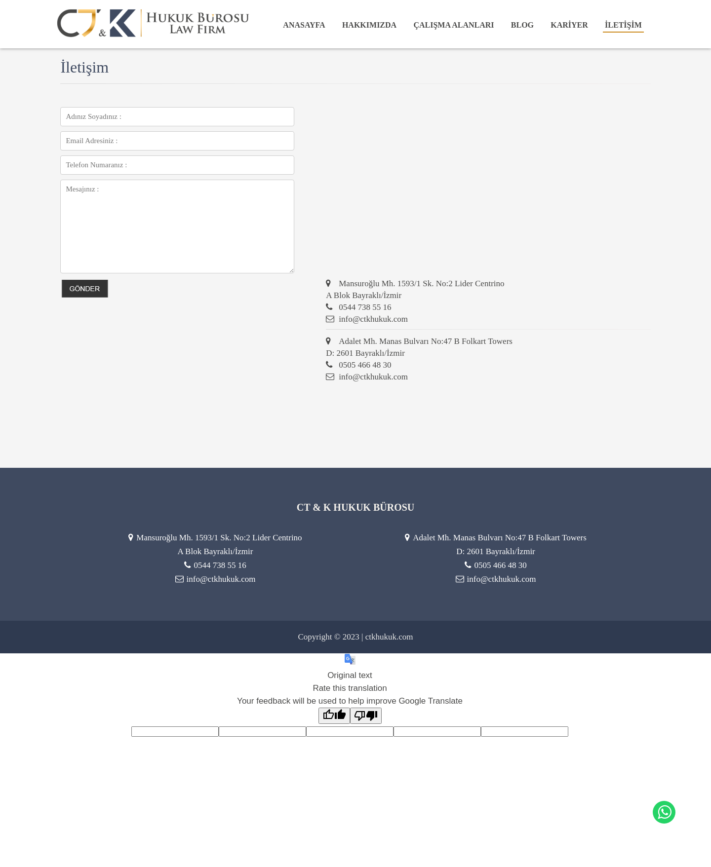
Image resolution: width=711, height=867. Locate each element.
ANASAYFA (304, 25)
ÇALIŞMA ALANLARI (453, 25)
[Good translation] (334, 716)
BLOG (522, 25)
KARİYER (569, 25)
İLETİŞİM (623, 25)
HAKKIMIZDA (369, 25)
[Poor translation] (366, 716)
